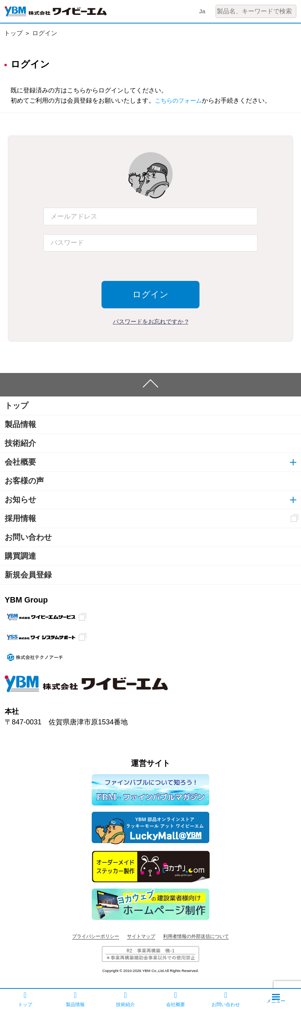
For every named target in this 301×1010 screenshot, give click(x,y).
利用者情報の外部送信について (196, 936)
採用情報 (20, 518)
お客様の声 (24, 480)
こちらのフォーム (180, 100)
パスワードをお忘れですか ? (151, 321)
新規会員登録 (28, 574)
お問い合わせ (28, 537)
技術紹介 (20, 443)
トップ (13, 33)
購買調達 (20, 556)
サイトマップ (141, 936)
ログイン (44, 33)
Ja (201, 11)
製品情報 (20, 424)
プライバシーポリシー (95, 936)
